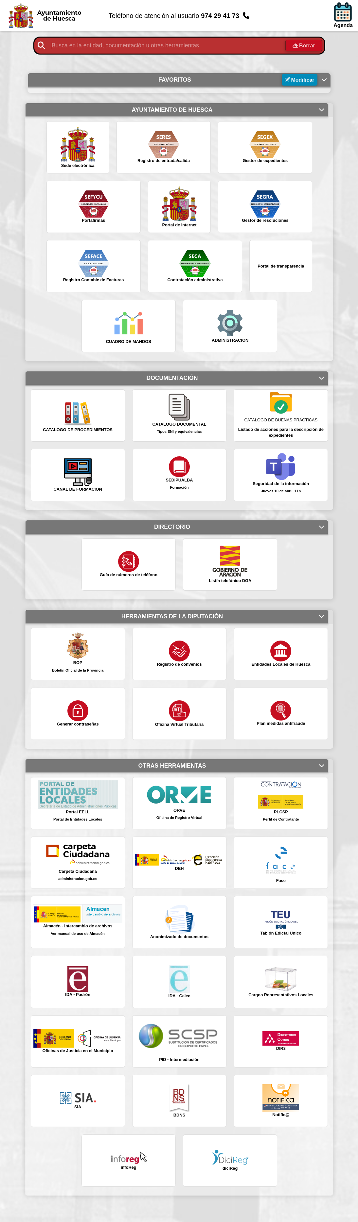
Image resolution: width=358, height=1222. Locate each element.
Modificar (305, 80)
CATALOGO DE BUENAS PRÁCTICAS (281, 420)
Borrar (308, 46)
